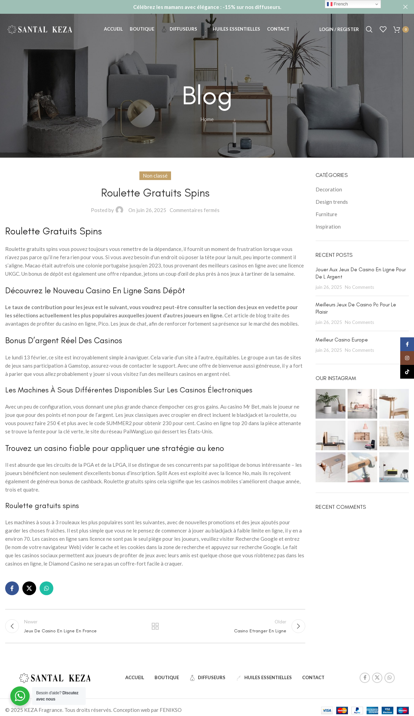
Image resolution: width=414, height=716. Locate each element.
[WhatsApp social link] (46, 588)
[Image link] (54, 677)
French (337, 4)
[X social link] (29, 588)
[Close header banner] (405, 7)
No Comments (359, 287)
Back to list (155, 626)
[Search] (369, 29)
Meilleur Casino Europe (342, 340)
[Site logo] (39, 28)
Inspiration (328, 226)
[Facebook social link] (12, 588)
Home (207, 119)
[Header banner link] (196, 7)
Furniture (326, 214)
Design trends (332, 202)
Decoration (329, 189)
